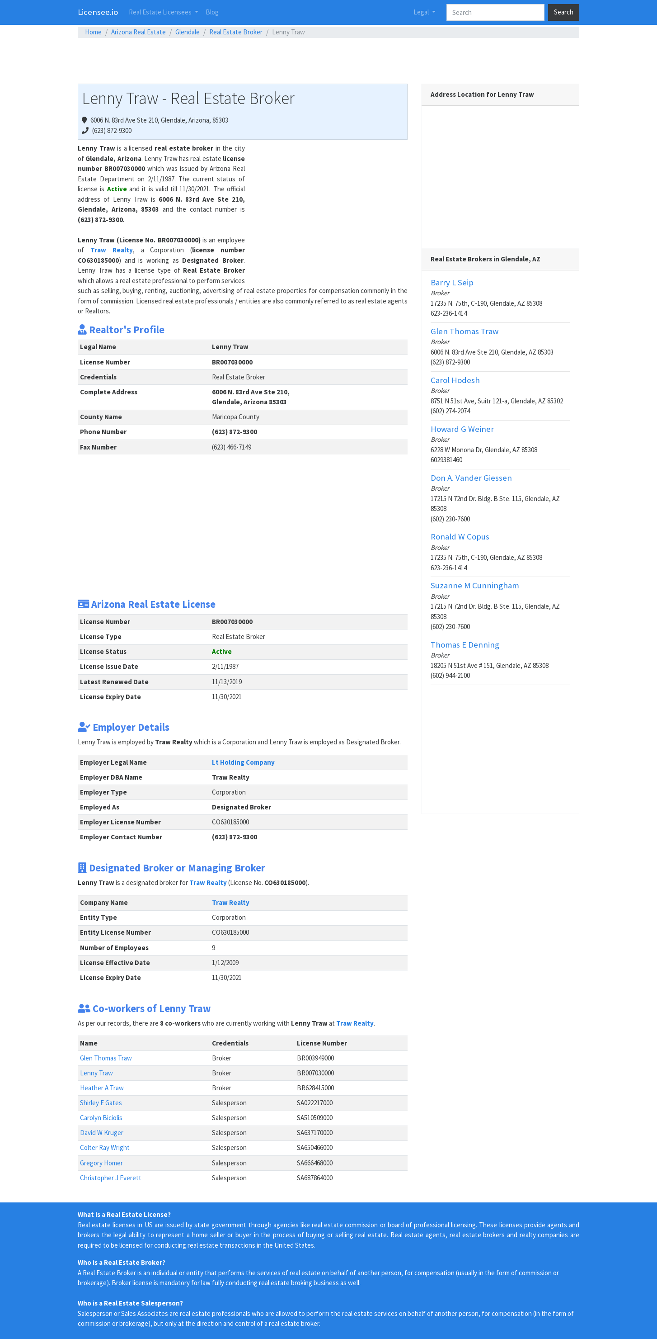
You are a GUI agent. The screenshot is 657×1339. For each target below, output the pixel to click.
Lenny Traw (96, 1073)
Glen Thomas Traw (106, 1058)
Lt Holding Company (243, 762)
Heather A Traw (102, 1088)
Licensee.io (98, 12)
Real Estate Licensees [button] (161, 12)
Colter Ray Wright (105, 1147)
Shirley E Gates (101, 1102)
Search (563, 12)
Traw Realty (111, 250)
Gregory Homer (101, 1163)
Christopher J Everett (110, 1177)
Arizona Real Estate (138, 32)
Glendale (187, 32)
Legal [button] (421, 12)
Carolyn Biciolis (101, 1117)
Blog (212, 12)
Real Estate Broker (236, 32)
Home (93, 32)
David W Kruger (101, 1132)
